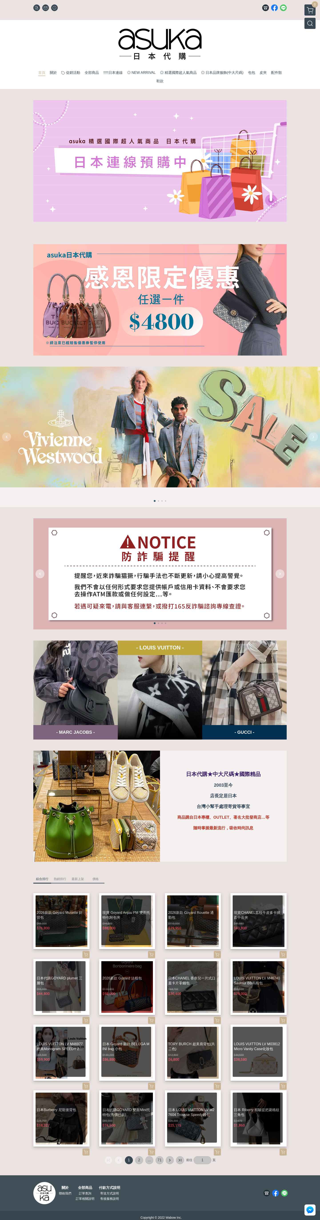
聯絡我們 (65, 1193)
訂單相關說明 (85, 1198)
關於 (65, 1188)
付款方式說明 (109, 1188)
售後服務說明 (109, 1198)
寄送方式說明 (109, 1193)
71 (160, 1160)
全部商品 (85, 1188)
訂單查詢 (85, 1193)
